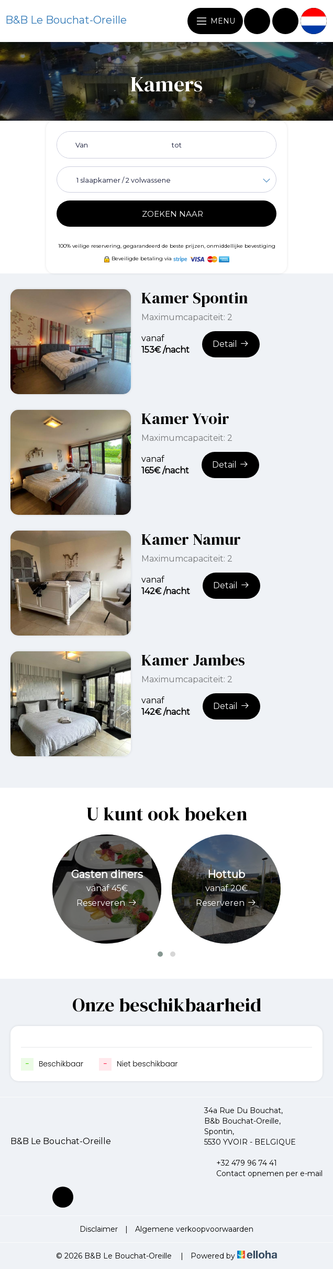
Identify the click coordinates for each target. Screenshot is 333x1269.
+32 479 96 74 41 (240, 1163)
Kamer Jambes (193, 660)
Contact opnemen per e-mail (263, 1173)
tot (177, 145)
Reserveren (106, 903)
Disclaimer (99, 1229)
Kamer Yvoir (185, 418)
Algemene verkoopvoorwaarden (194, 1229)
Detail (231, 344)
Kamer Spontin (194, 298)
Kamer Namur (191, 539)
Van (81, 145)
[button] (160, 954)
